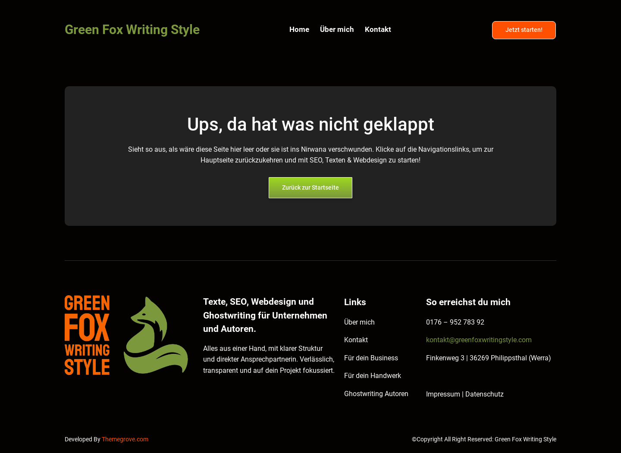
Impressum (444, 394)
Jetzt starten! (524, 30)
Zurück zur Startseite (310, 187)
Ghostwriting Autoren (376, 394)
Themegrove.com (125, 439)
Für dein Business (371, 358)
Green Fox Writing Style (132, 29)
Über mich (359, 322)
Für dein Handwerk (372, 376)
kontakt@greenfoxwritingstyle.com (479, 340)
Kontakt (356, 340)
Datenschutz (484, 394)
